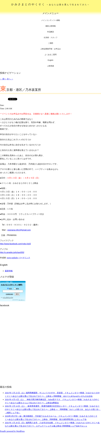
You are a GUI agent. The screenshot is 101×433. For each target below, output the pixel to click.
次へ (10, 79)
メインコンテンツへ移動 (50, 20)
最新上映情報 (50, 26)
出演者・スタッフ (50, 37)
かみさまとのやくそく (50, 4)
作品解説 (50, 32)
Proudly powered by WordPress (12, 431)
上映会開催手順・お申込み (50, 49)
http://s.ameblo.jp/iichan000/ (12, 252)
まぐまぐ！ (22, 299)
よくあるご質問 (51, 55)
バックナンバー (8, 297)
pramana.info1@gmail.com (19, 230)
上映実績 (50, 66)
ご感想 (50, 43)
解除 (16, 289)
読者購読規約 (9, 294)
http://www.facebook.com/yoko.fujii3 (15, 244)
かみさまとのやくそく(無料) (11, 285)
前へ (3, 79)
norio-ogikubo (12, 258)
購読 (9, 289)
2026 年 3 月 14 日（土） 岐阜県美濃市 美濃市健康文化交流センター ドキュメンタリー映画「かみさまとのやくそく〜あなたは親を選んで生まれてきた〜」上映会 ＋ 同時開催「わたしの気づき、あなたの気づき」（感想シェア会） (53, 409)
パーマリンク (24, 258)
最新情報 (9, 271)
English (50, 60)
